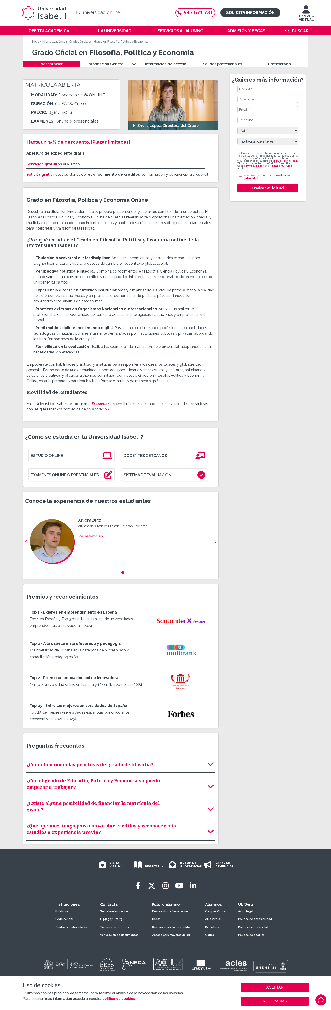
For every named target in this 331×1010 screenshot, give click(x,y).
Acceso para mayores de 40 (171, 935)
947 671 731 (195, 12)
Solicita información (250, 12)
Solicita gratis (39, 174)
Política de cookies (251, 935)
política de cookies (118, 999)
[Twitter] (151, 885)
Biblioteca (212, 927)
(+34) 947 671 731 (112, 919)
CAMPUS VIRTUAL (306, 15)
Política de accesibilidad (255, 919)
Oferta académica (49, 30)
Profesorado (279, 64)
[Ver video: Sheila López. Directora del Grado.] (173, 105)
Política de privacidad (253, 927)
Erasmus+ (100, 404)
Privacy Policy (255, 165)
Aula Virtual (213, 919)
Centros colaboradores (71, 927)
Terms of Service (281, 165)
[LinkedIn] (193, 885)
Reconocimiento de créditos (171, 927)
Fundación (62, 911)
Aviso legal (245, 911)
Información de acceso (165, 64)
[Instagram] (165, 885)
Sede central (64, 919)
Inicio (35, 41)
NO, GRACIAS (275, 1001)
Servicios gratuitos (44, 164)
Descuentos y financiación (170, 911)
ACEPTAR (274, 987)
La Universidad (114, 30)
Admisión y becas (246, 30)
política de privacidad (283, 160)
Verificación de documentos (119, 935)
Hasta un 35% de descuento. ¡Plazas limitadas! (78, 142)
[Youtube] (179, 885)
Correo (210, 935)
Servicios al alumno (180, 30)
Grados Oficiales (80, 41)
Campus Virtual (215, 911)
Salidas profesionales (222, 64)
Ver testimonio (90, 536)
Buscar (300, 31)
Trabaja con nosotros (114, 927)
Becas (156, 919)
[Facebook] (138, 885)
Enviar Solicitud (268, 188)
